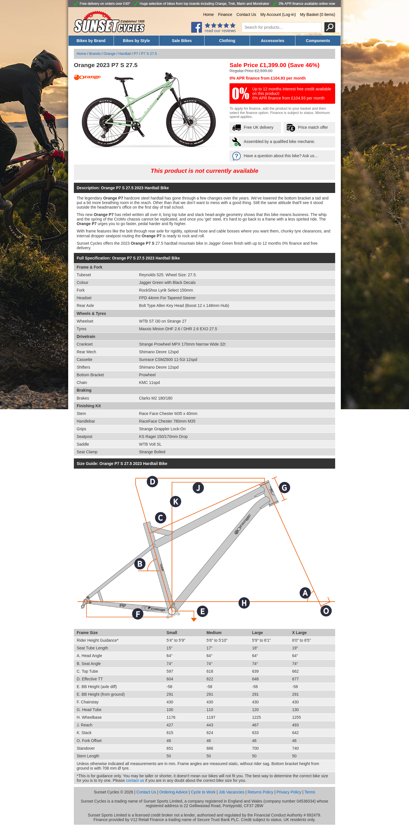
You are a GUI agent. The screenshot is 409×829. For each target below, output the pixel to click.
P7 (136, 54)
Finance (225, 14)
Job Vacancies (231, 792)
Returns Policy (260, 792)
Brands (95, 54)
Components (318, 40)
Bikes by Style (136, 40)
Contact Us (246, 14)
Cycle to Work (203, 792)
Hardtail (124, 54)
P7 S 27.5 (149, 54)
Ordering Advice (173, 792)
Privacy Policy (288, 792)
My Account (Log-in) (278, 14)
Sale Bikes (182, 40)
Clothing (227, 40)
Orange (110, 54)
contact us (135, 780)
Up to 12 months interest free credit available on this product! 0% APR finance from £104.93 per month (291, 93)
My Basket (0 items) (317, 14)
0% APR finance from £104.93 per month (267, 78)
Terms (309, 792)
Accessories (272, 40)
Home (208, 14)
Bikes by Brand (90, 40)
